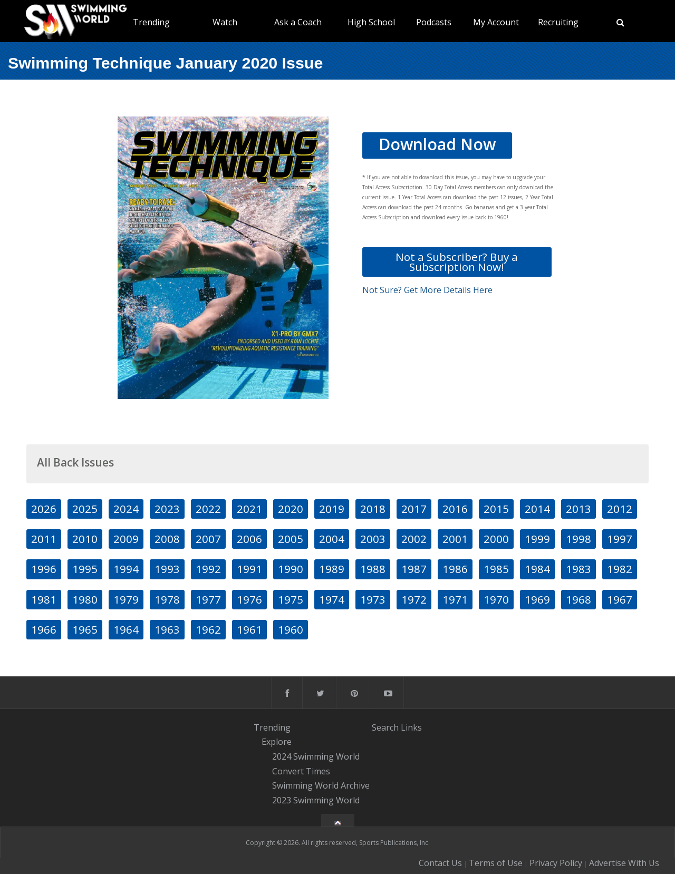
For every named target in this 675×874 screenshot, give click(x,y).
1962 (208, 629)
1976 (249, 599)
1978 (167, 599)
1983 (578, 568)
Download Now (437, 144)
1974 (331, 599)
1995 (85, 568)
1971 (455, 599)
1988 (372, 568)
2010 (85, 538)
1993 (167, 568)
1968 (578, 599)
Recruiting (558, 22)
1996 (43, 568)
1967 (619, 599)
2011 (43, 538)
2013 (578, 508)
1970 (496, 599)
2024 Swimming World (316, 756)
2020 (290, 508)
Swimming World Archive (321, 786)
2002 (414, 538)
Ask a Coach (298, 22)
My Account (496, 22)
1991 (249, 568)
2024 (126, 508)
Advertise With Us (624, 863)
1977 (208, 599)
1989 (331, 568)
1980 (85, 599)
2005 (290, 538)
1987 (414, 568)
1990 (290, 568)
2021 (249, 508)
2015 (496, 508)
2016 (455, 508)
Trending (151, 22)
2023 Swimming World (316, 800)
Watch (225, 22)
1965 (85, 629)
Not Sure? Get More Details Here (427, 290)
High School (371, 22)
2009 (126, 538)
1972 (414, 599)
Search (385, 727)
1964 (126, 629)
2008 (167, 538)
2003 (372, 538)
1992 (208, 568)
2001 (455, 538)
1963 (167, 629)
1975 (290, 599)
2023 (167, 508)
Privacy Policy (555, 863)
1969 (537, 599)
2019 (331, 508)
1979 (126, 599)
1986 (455, 568)
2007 (208, 538)
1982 (619, 568)
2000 (496, 538)
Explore (277, 741)
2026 (43, 508)
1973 (372, 599)
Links (411, 727)
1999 (537, 538)
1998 (578, 538)
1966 (43, 629)
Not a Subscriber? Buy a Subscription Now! (457, 261)
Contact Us (440, 863)
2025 (85, 508)
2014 (537, 508)
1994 (126, 568)
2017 (414, 508)
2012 (619, 508)
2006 (249, 538)
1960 (290, 629)
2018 (372, 508)
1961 (249, 629)
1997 (619, 538)
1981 (43, 599)
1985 (496, 568)
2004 (331, 538)
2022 (208, 508)
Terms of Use (496, 863)
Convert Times (301, 771)
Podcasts (433, 22)
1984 (537, 568)
